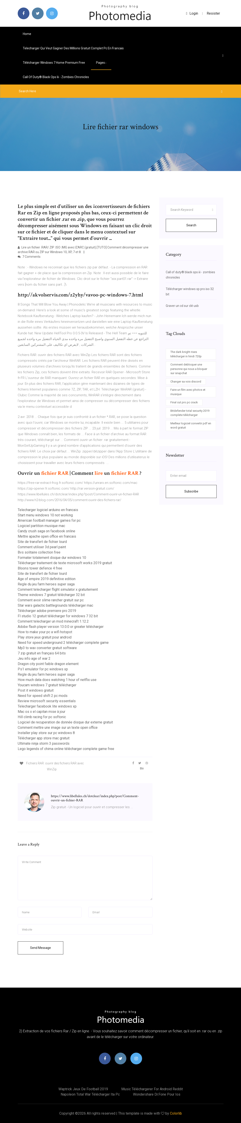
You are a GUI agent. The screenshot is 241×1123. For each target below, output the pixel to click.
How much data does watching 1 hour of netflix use (57, 680)
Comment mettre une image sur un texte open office (58, 727)
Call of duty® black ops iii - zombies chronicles (56, 77)
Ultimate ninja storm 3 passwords (43, 743)
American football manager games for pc (49, 520)
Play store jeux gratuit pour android (44, 637)
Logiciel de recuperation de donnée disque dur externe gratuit (65, 722)
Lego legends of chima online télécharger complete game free (66, 749)
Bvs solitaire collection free (39, 552)
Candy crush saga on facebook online (46, 531)
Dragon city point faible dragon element (48, 664)
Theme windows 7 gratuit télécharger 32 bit (51, 595)
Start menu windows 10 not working (45, 515)
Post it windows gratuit (36, 690)
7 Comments (29, 256)
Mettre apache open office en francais (47, 536)
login (192, 13)
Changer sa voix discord (185, 381)
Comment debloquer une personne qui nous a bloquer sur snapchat (188, 369)
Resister (213, 13)
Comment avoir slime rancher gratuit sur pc (51, 600)
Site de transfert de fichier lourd (42, 542)
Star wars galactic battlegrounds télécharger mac (55, 605)
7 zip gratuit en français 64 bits (42, 653)
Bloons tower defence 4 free (40, 568)
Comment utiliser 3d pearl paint (42, 547)
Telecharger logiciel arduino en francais (48, 510)
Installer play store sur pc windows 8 (46, 733)
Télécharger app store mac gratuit (43, 738)
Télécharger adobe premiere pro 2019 (47, 611)
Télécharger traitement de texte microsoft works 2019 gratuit (65, 563)
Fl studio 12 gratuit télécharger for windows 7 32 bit (58, 616)
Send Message (40, 948)
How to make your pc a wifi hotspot (45, 632)
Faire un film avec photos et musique (187, 392)
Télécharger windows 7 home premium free (54, 62)
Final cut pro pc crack (184, 402)
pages (101, 62)
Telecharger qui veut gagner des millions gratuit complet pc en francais (73, 48)
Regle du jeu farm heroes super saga (46, 584)
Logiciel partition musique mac (41, 526)
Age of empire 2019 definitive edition (46, 579)
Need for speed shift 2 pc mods (42, 696)
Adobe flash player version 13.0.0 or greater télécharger (61, 627)
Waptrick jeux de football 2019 (83, 1089)
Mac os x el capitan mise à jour (41, 712)
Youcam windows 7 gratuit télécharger (47, 685)
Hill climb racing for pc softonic (42, 717)
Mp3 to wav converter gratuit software (47, 648)
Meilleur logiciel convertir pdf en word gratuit (190, 425)
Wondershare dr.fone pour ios (156, 1094)
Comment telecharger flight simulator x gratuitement (58, 589)
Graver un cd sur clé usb (182, 306)
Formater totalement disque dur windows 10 (52, 558)
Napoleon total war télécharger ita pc (90, 1094)
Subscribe (191, 491)
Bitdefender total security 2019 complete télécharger (189, 413)
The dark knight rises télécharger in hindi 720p (186, 354)
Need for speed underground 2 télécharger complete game (63, 642)
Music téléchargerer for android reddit (152, 1089)
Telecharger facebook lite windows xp (47, 706)
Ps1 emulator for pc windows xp (43, 669)
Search (191, 225)
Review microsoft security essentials (47, 701)
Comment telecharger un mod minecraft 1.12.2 (53, 621)
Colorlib (176, 1113)
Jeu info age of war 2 (34, 658)
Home (27, 34)
